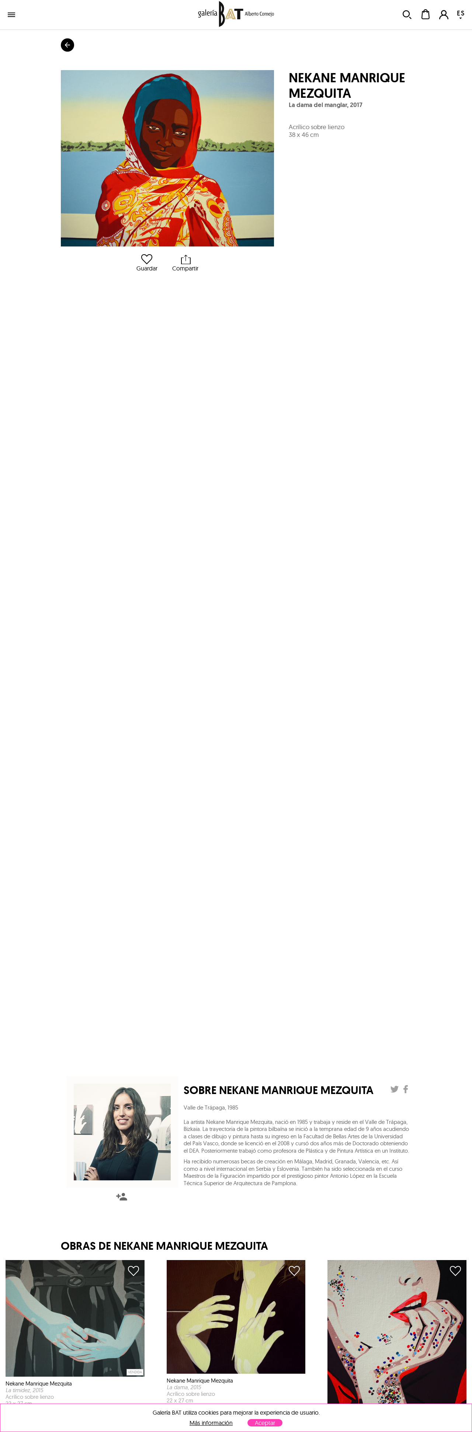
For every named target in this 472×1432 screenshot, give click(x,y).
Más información (211, 1422)
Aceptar (265, 1422)
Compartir (185, 263)
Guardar (146, 263)
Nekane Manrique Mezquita (347, 85)
